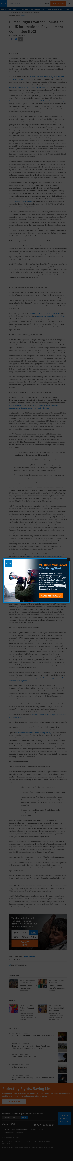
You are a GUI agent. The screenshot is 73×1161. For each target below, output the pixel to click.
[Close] (68, 559)
